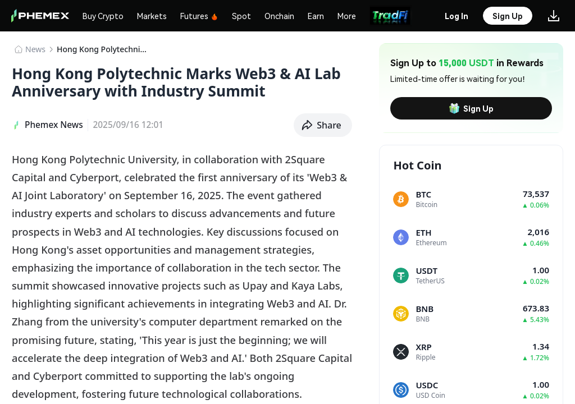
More (346, 16)
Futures (199, 16)
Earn (316, 16)
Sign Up (471, 108)
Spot (241, 16)
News (35, 49)
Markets (152, 16)
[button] (323, 125)
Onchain (279, 16)
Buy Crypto (103, 16)
